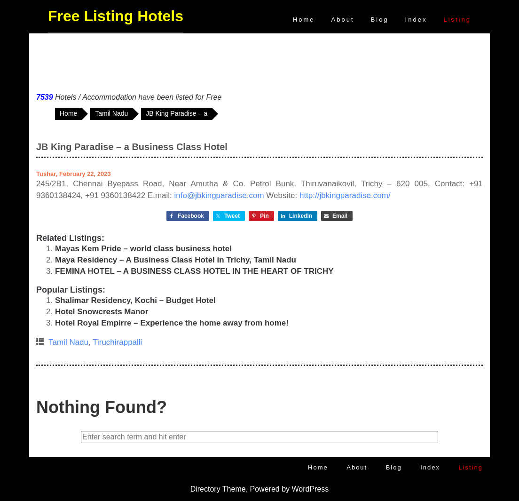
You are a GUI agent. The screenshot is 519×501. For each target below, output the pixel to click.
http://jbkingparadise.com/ (345, 195)
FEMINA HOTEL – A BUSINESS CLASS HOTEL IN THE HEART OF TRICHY (194, 271)
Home (304, 19)
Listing (457, 19)
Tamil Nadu (68, 342)
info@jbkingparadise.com (219, 195)
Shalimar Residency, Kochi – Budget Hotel (135, 300)
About (342, 19)
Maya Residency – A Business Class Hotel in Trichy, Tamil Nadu (175, 259)
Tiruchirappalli (117, 342)
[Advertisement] (259, 61)
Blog (380, 19)
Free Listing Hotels (115, 16)
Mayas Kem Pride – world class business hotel (143, 248)
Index (416, 19)
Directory (205, 489)
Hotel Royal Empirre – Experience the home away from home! (172, 322)
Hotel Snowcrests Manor (101, 311)
